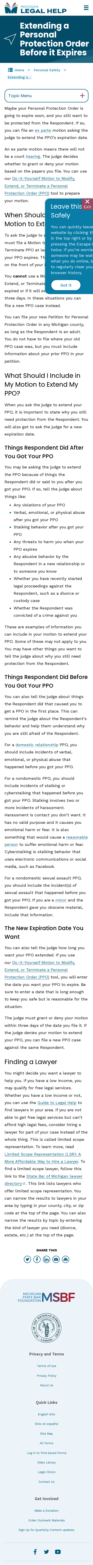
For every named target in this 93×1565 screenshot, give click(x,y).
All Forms (47, 1443)
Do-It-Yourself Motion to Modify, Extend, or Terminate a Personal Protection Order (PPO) (40, 186)
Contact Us (47, 1481)
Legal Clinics (47, 1472)
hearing (33, 156)
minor (60, 900)
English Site (46, 1414)
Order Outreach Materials (46, 1520)
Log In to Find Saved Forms (46, 1453)
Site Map (46, 1433)
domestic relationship (37, 744)
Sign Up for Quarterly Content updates (46, 1530)
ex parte (43, 130)
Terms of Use (46, 1366)
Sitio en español (46, 1424)
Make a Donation (46, 1510)
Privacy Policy (46, 1375)
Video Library (46, 1462)
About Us (46, 1385)
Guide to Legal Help (56, 1102)
